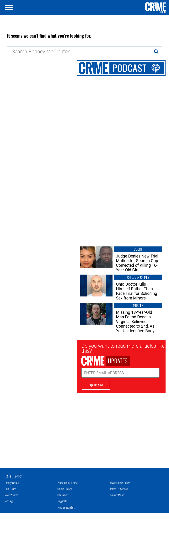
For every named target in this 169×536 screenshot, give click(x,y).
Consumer (62, 495)
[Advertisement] (121, 425)
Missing (9, 501)
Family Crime (12, 482)
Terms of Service (119, 488)
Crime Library (64, 488)
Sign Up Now (96, 384)
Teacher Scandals (66, 507)
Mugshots (62, 501)
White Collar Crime (67, 482)
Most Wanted (11, 495)
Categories (13, 476)
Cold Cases (10, 488)
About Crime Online (120, 482)
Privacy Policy (117, 495)
